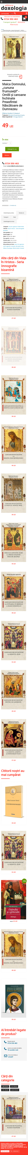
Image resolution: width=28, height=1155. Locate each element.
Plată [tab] (14, 217)
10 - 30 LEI (14, 1086)
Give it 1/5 (3, 205)
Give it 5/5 (8, 205)
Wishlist (7, 155)
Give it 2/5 (4, 205)
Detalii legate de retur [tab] (9, 221)
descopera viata (20, 246)
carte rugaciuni (6, 246)
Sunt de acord (5, 1151)
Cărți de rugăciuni (13, 226)
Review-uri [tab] (21, 213)
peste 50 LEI (15, 1090)
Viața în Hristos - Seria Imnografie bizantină (13, 264)
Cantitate (5, 143)
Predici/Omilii (20, 226)
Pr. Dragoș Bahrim (17, 117)
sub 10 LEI (5, 1086)
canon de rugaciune (19, 244)
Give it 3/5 (5, 205)
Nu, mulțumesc (15, 1151)
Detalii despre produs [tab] (9, 213)
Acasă (2, 29)
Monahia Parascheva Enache (17, 115)
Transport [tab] (6, 217)
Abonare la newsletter (12, 16)
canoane (13, 246)
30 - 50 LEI (5, 1090)
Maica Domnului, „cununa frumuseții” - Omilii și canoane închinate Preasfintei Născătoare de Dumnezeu (13, 31)
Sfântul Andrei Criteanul (11, 113)
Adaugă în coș (12, 149)
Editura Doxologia (7, 248)
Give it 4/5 (6, 205)
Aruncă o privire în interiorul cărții (14, 76)
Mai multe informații (9, 1148)
